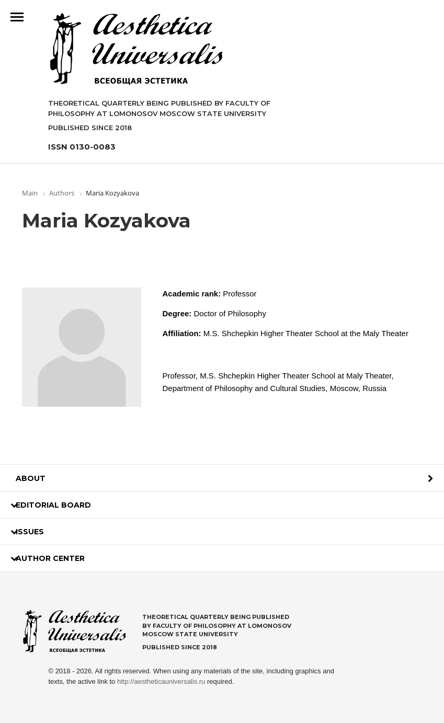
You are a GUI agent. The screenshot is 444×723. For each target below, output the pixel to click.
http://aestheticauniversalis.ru (161, 681)
